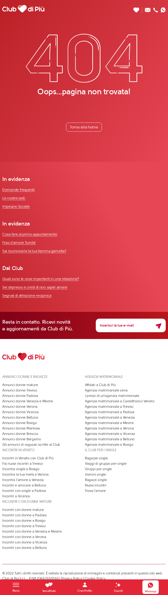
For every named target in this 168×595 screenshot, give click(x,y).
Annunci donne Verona (20, 407)
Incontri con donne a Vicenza (24, 542)
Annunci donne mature (20, 385)
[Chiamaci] (155, 9)
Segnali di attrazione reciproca (26, 295)
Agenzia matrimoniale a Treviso (109, 407)
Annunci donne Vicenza (20, 412)
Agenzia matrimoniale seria (106, 390)
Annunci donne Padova (20, 396)
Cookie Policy (95, 578)
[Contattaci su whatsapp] (163, 9)
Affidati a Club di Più (100, 385)
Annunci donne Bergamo (21, 439)
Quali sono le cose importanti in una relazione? (40, 279)
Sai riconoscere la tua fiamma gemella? (34, 251)
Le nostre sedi (14, 198)
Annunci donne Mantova (21, 428)
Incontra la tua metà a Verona (25, 474)
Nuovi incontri (95, 485)
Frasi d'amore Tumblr (19, 242)
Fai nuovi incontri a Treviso (22, 464)
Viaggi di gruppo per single (106, 464)
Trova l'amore (95, 491)
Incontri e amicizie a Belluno (24, 485)
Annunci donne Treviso (19, 390)
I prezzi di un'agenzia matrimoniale (112, 396)
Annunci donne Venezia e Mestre (27, 401)
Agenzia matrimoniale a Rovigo (109, 445)
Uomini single (95, 474)
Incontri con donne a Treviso (24, 526)
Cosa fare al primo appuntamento (29, 234)
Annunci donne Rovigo (19, 423)
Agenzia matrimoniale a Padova (109, 412)
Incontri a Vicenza (16, 496)
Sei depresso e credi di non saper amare (34, 287)
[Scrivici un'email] (148, 9)
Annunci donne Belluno (20, 417)
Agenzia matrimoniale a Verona (109, 428)
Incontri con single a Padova (24, 491)
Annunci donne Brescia (20, 434)
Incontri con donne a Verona (24, 537)
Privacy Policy (71, 578)
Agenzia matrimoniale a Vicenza (110, 434)
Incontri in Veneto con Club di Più (27, 458)
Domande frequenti (18, 189)
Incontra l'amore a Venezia (23, 480)
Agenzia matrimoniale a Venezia (110, 417)
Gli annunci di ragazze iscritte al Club (31, 445)
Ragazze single (96, 458)
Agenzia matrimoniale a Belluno (109, 439)
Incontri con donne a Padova (24, 515)
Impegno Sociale (16, 206)
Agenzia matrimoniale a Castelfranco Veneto (119, 401)
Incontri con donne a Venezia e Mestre (32, 531)
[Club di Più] (23, 9)
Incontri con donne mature (23, 510)
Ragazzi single (96, 480)
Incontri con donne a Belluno (24, 548)
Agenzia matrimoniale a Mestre (109, 423)
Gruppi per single (98, 469)
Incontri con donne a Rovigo (24, 521)
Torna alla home (84, 127)
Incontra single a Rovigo (20, 469)
